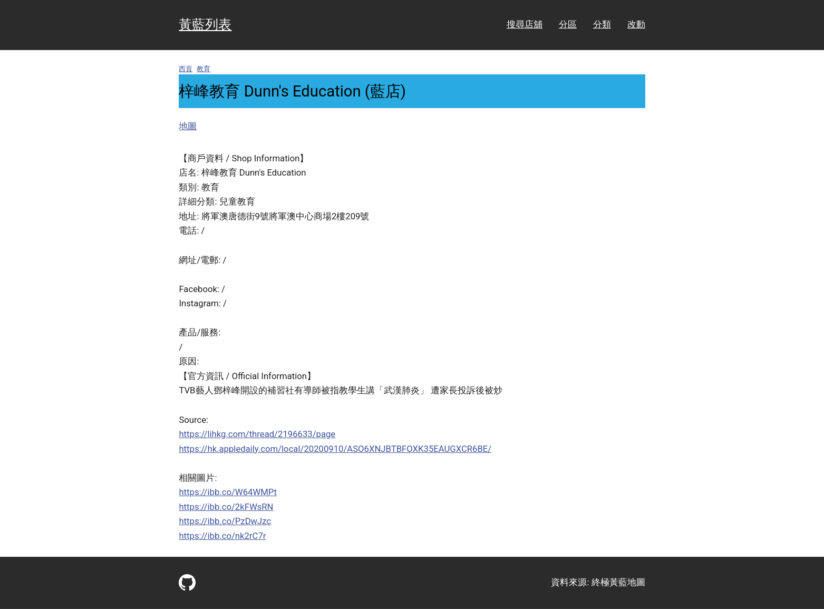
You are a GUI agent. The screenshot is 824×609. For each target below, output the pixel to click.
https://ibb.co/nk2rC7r (222, 536)
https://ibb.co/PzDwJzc (225, 521)
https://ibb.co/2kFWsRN (226, 507)
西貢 (185, 69)
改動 (636, 25)
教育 (203, 69)
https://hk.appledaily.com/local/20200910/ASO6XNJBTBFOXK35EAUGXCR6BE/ (335, 449)
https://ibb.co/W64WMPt (227, 492)
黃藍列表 (205, 24)
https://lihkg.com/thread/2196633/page (257, 434)
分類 (602, 25)
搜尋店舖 (524, 25)
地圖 (188, 126)
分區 (568, 25)
